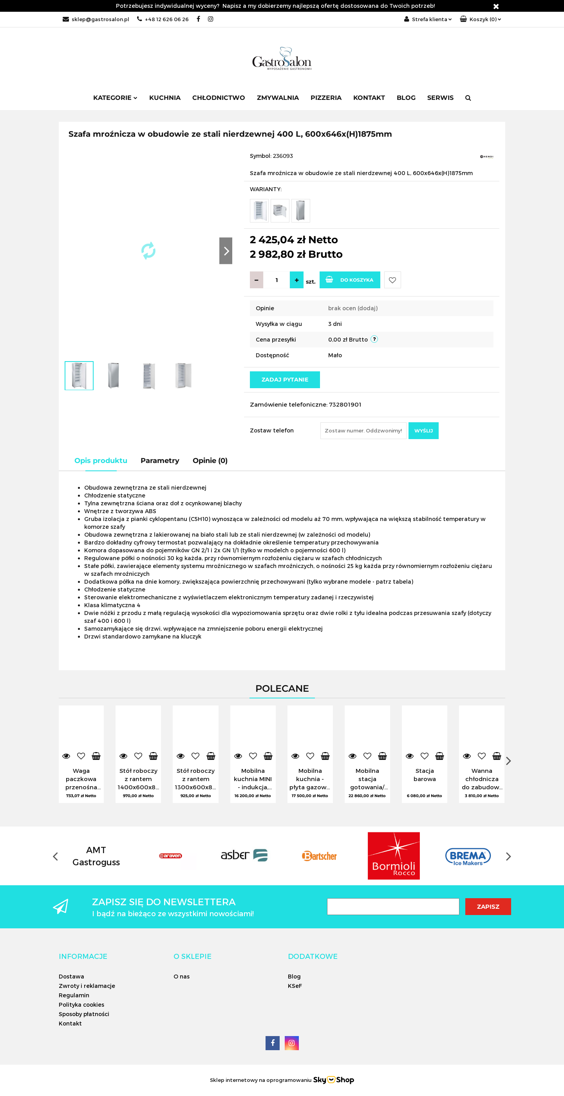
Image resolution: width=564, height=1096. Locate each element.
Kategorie (115, 97)
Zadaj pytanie (285, 379)
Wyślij (423, 431)
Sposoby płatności (84, 1014)
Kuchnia (165, 97)
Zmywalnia (278, 97)
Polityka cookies (81, 1004)
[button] (480, 19)
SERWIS (440, 97)
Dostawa (71, 976)
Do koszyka (349, 279)
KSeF (295, 985)
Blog (406, 97)
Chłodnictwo (218, 97)
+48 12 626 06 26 (163, 19)
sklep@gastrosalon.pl (96, 19)
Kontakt (369, 97)
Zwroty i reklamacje (87, 985)
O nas (182, 976)
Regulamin (74, 995)
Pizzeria (326, 97)
